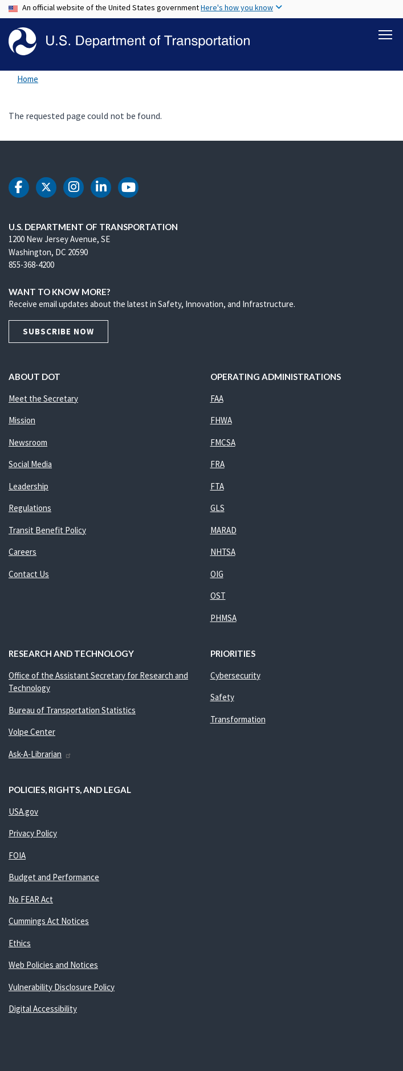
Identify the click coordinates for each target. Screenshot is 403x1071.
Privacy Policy (33, 833)
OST (218, 596)
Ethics (20, 943)
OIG (216, 574)
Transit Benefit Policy (47, 530)
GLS (217, 508)
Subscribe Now (58, 331)
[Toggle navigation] (385, 34)
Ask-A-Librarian (40, 754)
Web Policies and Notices (53, 965)
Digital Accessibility (43, 1009)
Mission (22, 420)
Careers (22, 552)
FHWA (221, 420)
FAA (216, 399)
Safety (222, 697)
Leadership (28, 486)
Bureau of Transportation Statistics (72, 710)
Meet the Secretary (43, 399)
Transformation (238, 719)
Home (27, 79)
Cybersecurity (235, 676)
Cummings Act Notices (49, 921)
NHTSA (222, 552)
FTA (217, 486)
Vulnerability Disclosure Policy (62, 987)
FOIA (17, 856)
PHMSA (223, 618)
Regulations (30, 508)
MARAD (223, 530)
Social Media (30, 464)
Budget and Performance (54, 877)
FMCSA (222, 443)
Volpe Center (32, 732)
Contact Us (29, 574)
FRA (217, 464)
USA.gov (23, 812)
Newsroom (28, 443)
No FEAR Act (31, 899)
